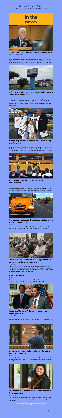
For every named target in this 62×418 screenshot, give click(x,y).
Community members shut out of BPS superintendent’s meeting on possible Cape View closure (29, 262)
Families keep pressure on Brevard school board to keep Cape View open (30, 141)
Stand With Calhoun (17, 1)
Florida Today (24, 273)
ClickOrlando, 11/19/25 (14, 105)
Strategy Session (16, 277)
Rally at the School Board (39, 1)
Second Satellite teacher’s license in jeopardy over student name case (30, 314)
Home (8, 1)
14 (41, 406)
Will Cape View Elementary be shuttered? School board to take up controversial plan (29, 93)
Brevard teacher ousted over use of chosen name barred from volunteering (29, 394)
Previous (18, 406)
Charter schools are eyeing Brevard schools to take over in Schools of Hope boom (30, 221)
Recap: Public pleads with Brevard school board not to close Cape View (30, 181)
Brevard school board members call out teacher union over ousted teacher (28, 354)
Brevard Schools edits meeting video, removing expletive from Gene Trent (28, 53)
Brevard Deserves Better (31, 6)
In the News (51, 1)
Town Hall (28, 1)
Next (44, 406)
